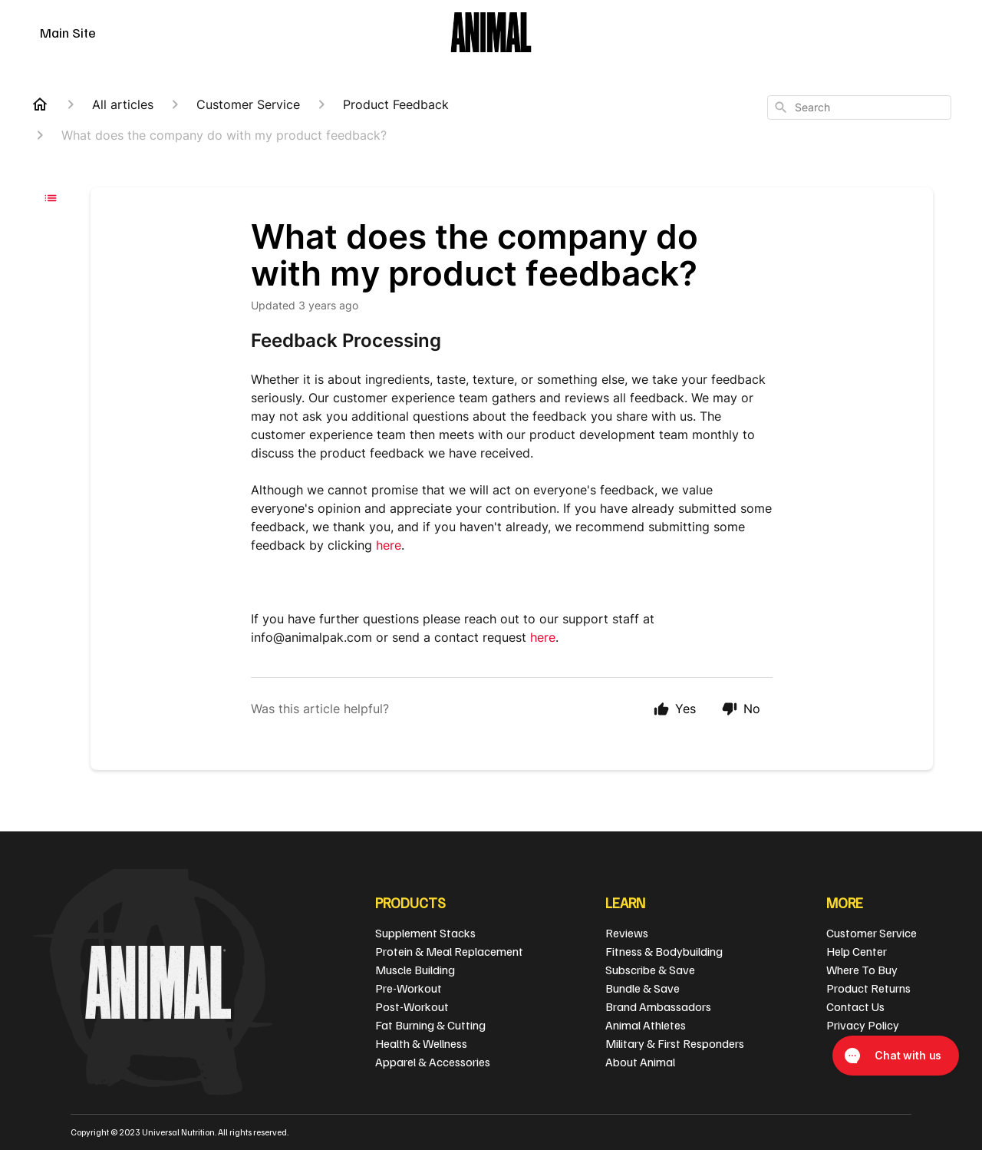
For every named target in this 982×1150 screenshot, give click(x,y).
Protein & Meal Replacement (449, 951)
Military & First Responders (674, 1043)
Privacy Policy (862, 1025)
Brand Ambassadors (658, 1006)
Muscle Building (415, 969)
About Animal (640, 1061)
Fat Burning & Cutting (430, 1025)
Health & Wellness (421, 1043)
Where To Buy (862, 969)
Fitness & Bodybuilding (664, 951)
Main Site (68, 32)
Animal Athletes (645, 1025)
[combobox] (859, 107)
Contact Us (855, 1006)
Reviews (626, 932)
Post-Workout (412, 1006)
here (388, 545)
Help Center (856, 951)
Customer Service (871, 932)
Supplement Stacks (425, 932)
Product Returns (868, 988)
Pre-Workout (408, 988)
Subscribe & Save (650, 969)
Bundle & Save (642, 988)
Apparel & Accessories (432, 1061)
